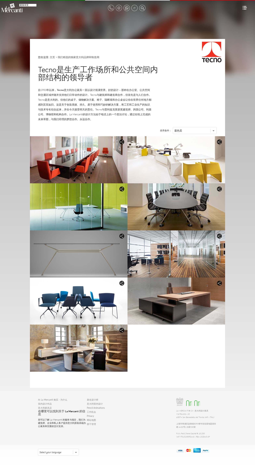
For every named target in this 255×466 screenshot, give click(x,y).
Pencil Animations (96, 407)
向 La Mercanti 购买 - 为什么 (52, 399)
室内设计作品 (45, 403)
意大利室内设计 (95, 403)
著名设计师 (92, 399)
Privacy (90, 416)
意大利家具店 (45, 407)
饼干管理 (91, 424)
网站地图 (91, 420)
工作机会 (91, 411)
